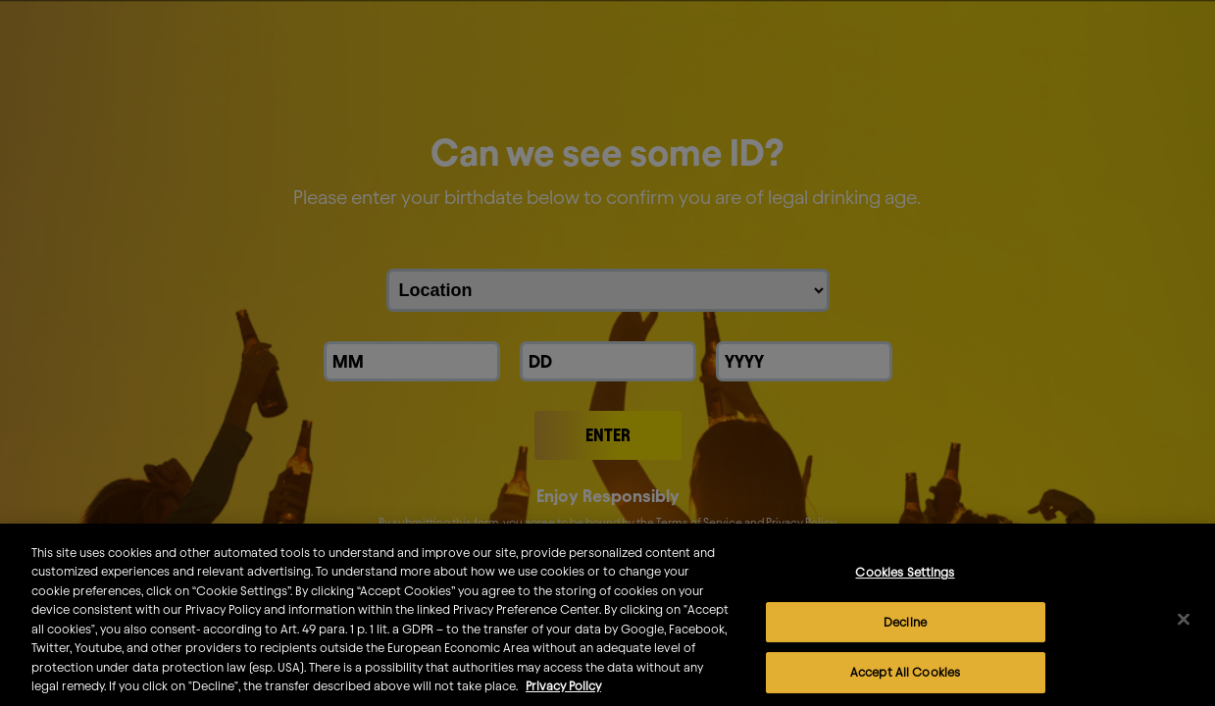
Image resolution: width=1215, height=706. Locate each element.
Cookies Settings (904, 585)
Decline (905, 634)
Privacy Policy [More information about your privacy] (563, 699)
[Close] (1183, 632)
